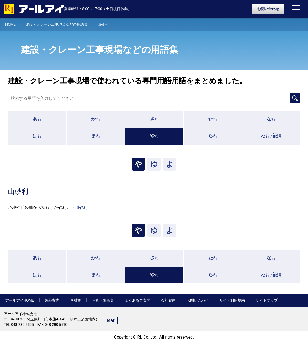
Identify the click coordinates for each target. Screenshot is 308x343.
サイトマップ (267, 300)
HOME (10, 24)
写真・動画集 (103, 300)
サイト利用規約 (232, 300)
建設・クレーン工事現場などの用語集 (56, 24)
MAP (111, 320)
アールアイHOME (19, 300)
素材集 (75, 300)
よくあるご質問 (137, 300)
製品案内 (52, 300)
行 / (271, 136)
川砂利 (81, 207)
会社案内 (168, 300)
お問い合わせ (268, 9)
